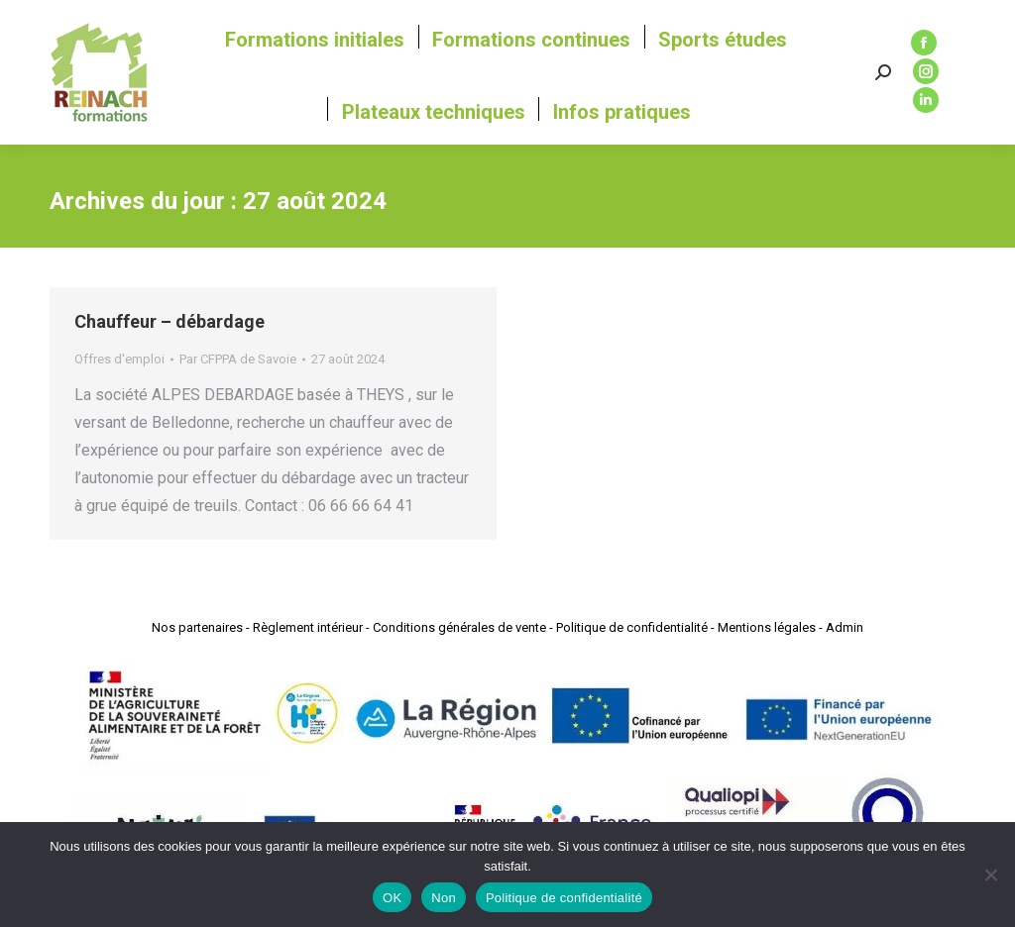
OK (392, 897)
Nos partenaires (197, 627)
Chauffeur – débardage (169, 321)
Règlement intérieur (308, 627)
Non (443, 897)
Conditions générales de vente (459, 627)
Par (237, 359)
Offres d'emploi (119, 359)
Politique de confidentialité (632, 627)
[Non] (990, 874)
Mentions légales (767, 627)
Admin (844, 627)
